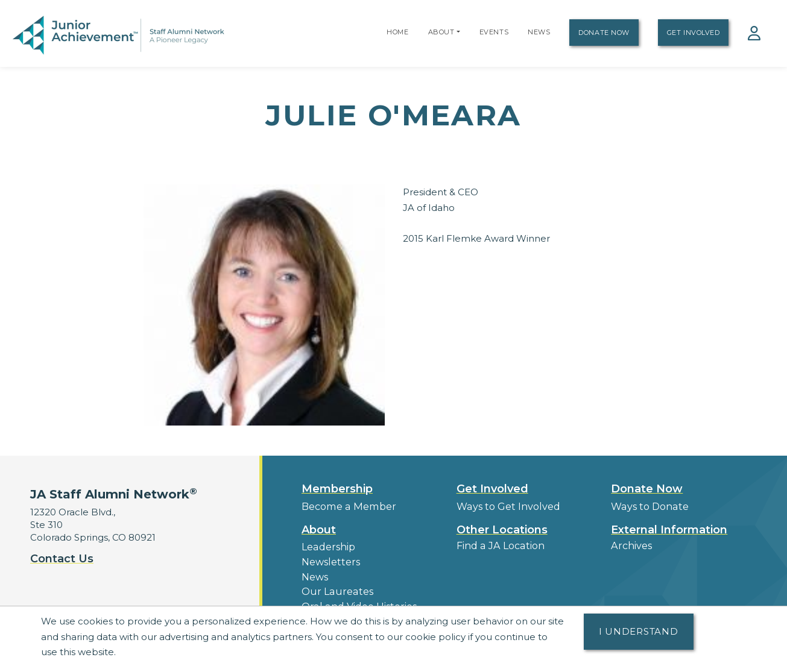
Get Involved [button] (492, 488)
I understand (638, 631)
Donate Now (604, 32)
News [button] (314, 573)
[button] (458, 32)
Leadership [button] (327, 545)
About (441, 32)
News (539, 32)
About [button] (319, 528)
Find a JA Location (498, 544)
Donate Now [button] (647, 488)
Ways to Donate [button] (647, 506)
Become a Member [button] (347, 506)
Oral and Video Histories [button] (356, 601)
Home (397, 32)
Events (493, 32)
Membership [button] (337, 488)
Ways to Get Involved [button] (505, 506)
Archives (630, 544)
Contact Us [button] (61, 558)
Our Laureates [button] (334, 587)
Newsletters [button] (329, 559)
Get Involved (693, 32)
